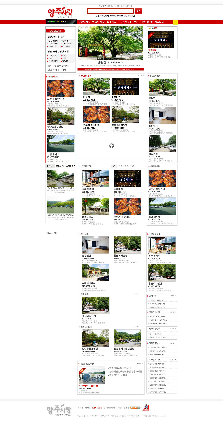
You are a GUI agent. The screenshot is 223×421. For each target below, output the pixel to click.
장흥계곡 (129, 6)
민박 (122, 6)
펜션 (118, 6)
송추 (113, 166)
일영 (133, 166)
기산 (120, 166)
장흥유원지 (111, 6)
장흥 (126, 166)
